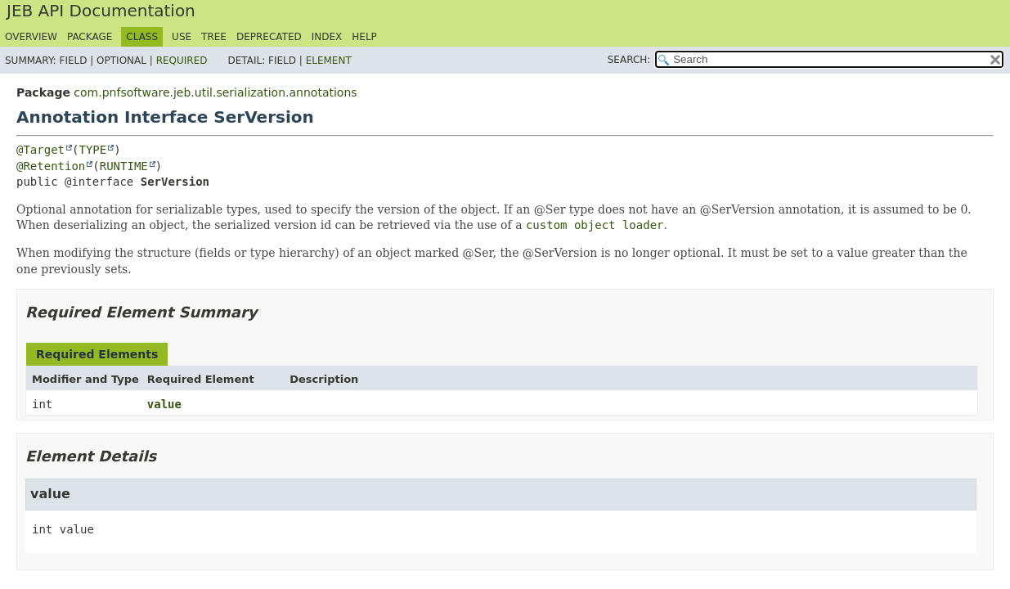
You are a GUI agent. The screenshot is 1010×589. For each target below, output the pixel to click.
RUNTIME (124, 166)
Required (182, 60)
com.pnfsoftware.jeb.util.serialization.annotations (215, 92)
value (164, 404)
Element (329, 60)
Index (327, 37)
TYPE (92, 149)
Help (364, 37)
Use (181, 37)
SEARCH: (629, 59)
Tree (214, 37)
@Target (40, 149)
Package (89, 37)
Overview (31, 37)
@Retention (50, 166)
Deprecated (269, 37)
